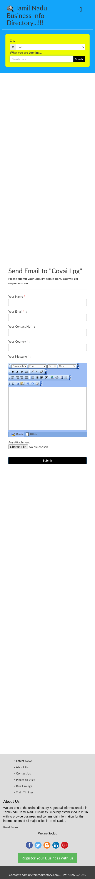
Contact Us (23, 773)
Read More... (11, 827)
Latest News (24, 761)
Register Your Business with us (47, 858)
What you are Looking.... (26, 52)
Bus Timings (24, 786)
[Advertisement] (46, 121)
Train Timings (24, 792)
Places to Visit (25, 779)
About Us (22, 767)
